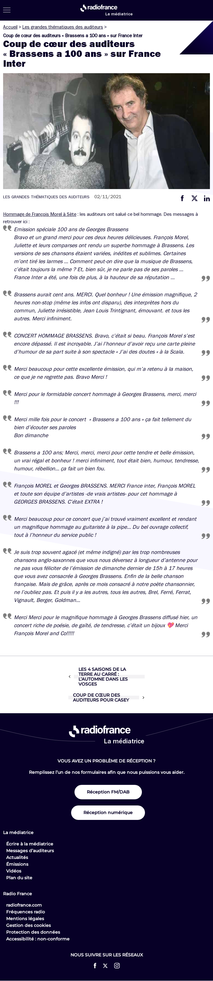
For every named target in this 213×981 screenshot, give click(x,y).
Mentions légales (25, 918)
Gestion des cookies (28, 925)
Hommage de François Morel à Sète (39, 214)
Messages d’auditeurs (30, 850)
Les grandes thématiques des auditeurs (62, 27)
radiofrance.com (24, 905)
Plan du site (19, 877)
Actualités (17, 857)
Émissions (17, 864)
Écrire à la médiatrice (29, 844)
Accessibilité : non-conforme (38, 939)
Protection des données (33, 932)
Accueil (10, 27)
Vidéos (13, 871)
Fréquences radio (25, 912)
